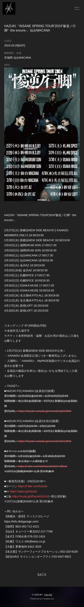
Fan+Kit (48, 594)
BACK (42, 575)
